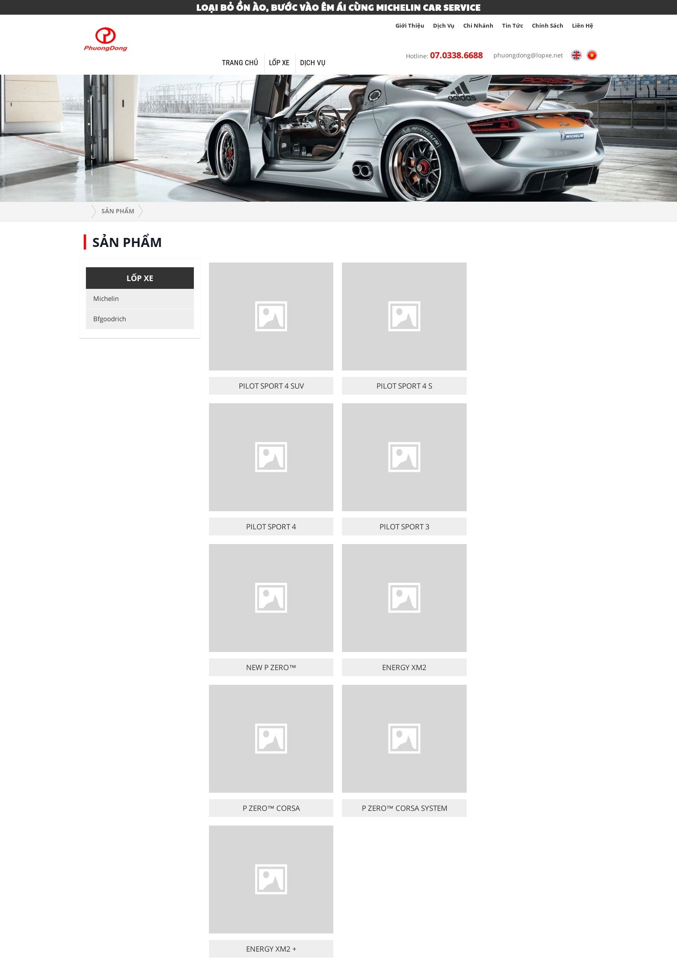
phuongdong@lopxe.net (526, 55)
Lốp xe (279, 62)
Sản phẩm (117, 211)
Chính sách (547, 25)
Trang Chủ (240, 62)
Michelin (104, 298)
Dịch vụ (444, 25)
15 (421, 703)
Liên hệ (582, 25)
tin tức (512, 25)
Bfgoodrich (108, 318)
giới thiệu (409, 25)
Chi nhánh (478, 25)
